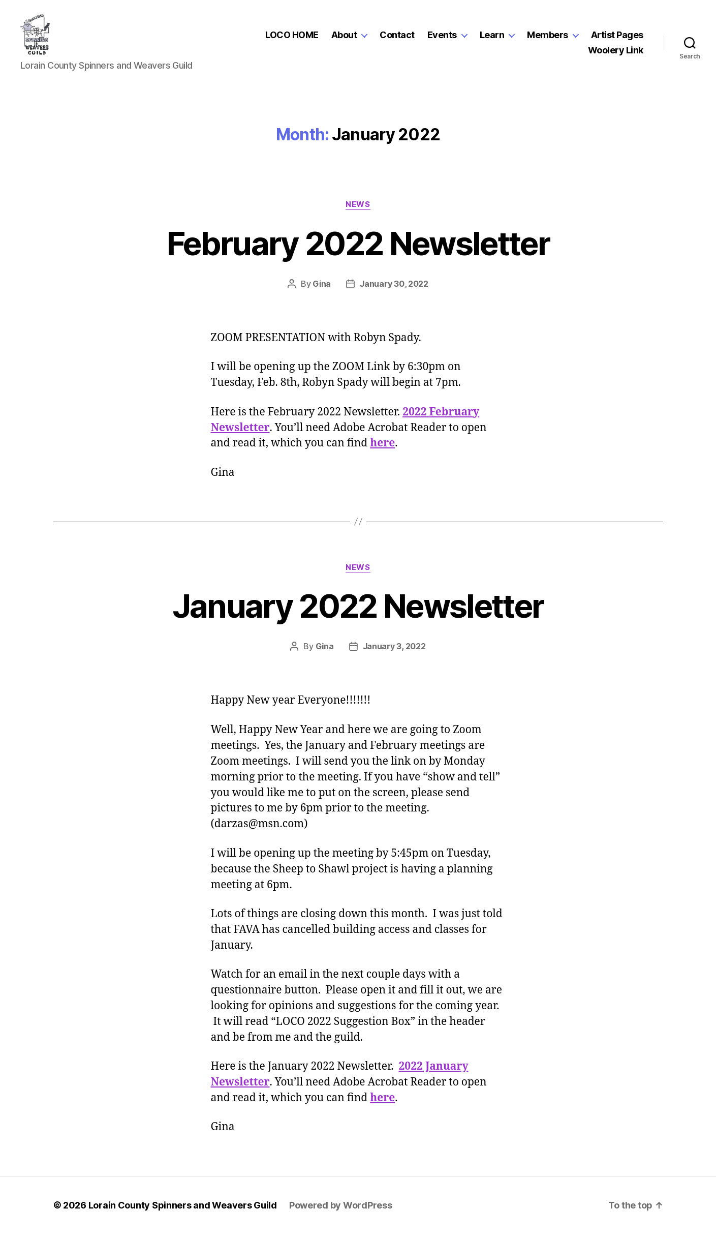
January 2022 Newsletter (358, 610)
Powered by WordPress (340, 1210)
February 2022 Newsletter (358, 248)
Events (442, 37)
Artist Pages (617, 37)
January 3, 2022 (394, 651)
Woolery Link (615, 52)
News (358, 209)
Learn (492, 37)
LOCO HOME (292, 37)
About (344, 37)
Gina (322, 289)
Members (547, 37)
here (382, 448)
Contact (397, 37)
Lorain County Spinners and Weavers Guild (182, 1210)
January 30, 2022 (394, 289)
